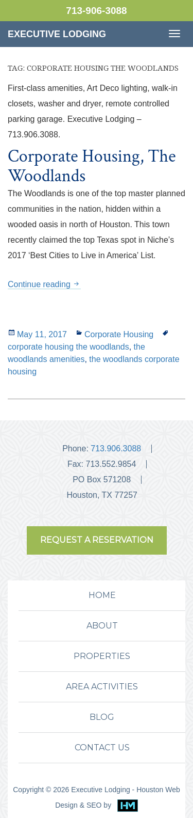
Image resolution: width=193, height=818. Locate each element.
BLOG (102, 717)
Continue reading (44, 284)
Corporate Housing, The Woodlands (92, 166)
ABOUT (102, 626)
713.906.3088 (116, 448)
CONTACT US (102, 747)
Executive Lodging (57, 34)
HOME (102, 595)
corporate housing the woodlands (68, 346)
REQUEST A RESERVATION (96, 540)
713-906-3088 (96, 10)
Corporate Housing (118, 334)
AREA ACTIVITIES (102, 686)
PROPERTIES (102, 656)
